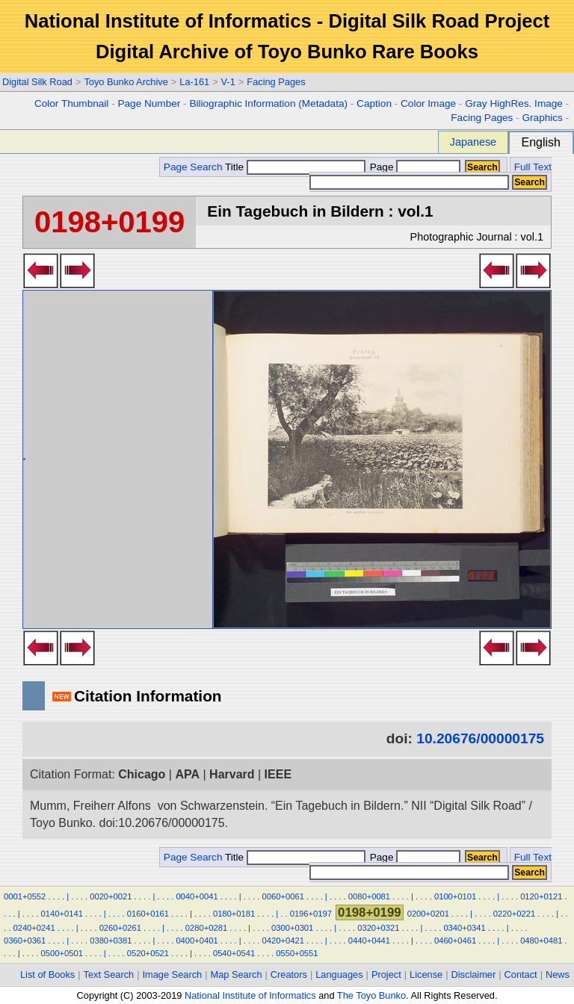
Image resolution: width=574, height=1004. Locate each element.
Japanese (473, 142)
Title (295, 167)
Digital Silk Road (37, 81)
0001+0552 (25, 896)
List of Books (47, 974)
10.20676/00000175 (480, 738)
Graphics (542, 117)
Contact (520, 974)
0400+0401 (196, 940)
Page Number (148, 103)
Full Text (533, 167)
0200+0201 (428, 913)
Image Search (173, 974)
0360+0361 (25, 940)
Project (386, 974)
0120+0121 (541, 896)
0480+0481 (541, 940)
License (426, 974)
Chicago (141, 774)
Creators (289, 974)
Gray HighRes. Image (514, 103)
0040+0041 (196, 896)
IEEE (278, 774)
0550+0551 (297, 953)
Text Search (109, 974)
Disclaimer (473, 974)
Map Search (236, 974)
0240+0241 (34, 927)
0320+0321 (378, 927)
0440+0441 (369, 940)
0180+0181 (234, 913)
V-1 (228, 81)
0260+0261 (120, 927)
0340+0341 (464, 927)
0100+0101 (455, 896)
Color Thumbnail (71, 103)
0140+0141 (62, 913)
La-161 (194, 81)
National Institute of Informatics (250, 995)
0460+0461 (455, 940)
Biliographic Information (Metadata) (268, 103)
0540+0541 (234, 953)
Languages (338, 974)
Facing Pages (276, 81)
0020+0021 (111, 896)
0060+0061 (283, 896)
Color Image (428, 103)
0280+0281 (206, 927)
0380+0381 (111, 940)
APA (187, 774)
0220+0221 (514, 913)
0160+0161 (148, 913)
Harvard (231, 774)
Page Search (193, 167)
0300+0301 (292, 927)
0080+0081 (369, 896)
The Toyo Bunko (371, 995)
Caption (374, 103)
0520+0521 (148, 953)
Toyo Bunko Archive (125, 81)
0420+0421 (283, 940)
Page (413, 167)
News (558, 974)
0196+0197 (311, 913)
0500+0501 (62, 953)
